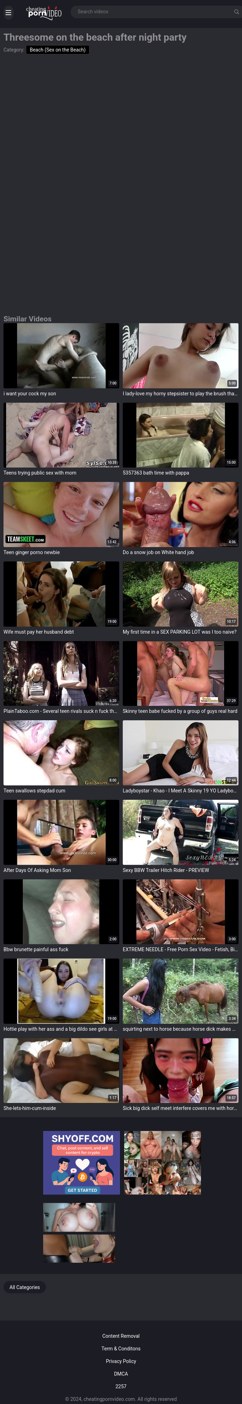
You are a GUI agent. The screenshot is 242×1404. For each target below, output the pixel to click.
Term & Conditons (120, 1348)
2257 (120, 1386)
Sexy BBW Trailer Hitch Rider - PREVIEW (166, 870)
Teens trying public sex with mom (40, 473)
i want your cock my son (30, 393)
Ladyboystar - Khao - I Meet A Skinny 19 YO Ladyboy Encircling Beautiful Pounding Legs (180, 790)
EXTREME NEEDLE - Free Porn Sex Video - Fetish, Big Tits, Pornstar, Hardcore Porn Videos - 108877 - (180, 949)
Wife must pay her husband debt (39, 632)
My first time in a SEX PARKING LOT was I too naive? (179, 632)
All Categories (24, 1287)
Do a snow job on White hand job (158, 552)
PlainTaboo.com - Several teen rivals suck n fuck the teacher (61, 711)
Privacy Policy (121, 1361)
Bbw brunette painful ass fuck (36, 949)
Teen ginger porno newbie (32, 552)
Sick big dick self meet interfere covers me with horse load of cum (180, 1108)
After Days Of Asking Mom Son (37, 870)
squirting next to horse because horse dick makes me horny (180, 1029)
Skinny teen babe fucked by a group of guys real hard (180, 711)
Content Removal (121, 1336)
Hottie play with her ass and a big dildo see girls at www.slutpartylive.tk (61, 1029)
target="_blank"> (61, 355)
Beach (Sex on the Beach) (58, 50)
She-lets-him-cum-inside (30, 1108)
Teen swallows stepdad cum (34, 790)
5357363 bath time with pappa (156, 473)
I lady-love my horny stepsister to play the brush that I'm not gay (180, 393)
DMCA (121, 1374)
